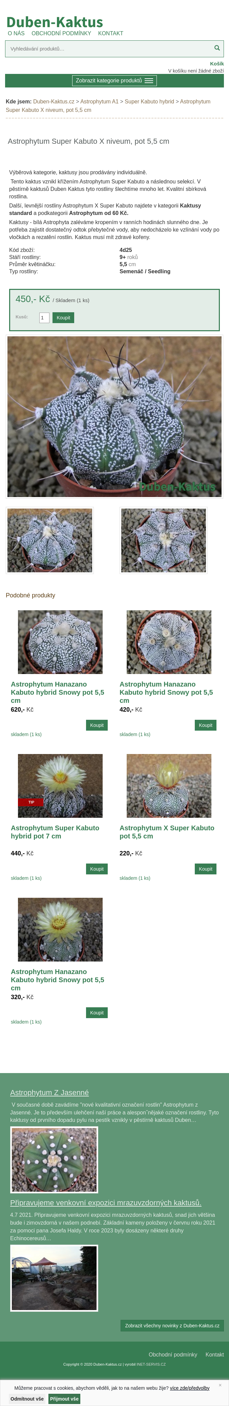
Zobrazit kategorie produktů (114, 81)
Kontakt (215, 1355)
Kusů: (22, 316)
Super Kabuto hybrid (149, 101)
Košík (217, 63)
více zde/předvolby (190, 1388)
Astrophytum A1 (99, 101)
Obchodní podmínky (173, 1355)
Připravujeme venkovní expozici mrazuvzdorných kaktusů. (106, 1203)
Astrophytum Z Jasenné (49, 1092)
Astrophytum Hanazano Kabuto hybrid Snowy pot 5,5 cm (57, 692)
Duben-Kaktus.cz (54, 101)
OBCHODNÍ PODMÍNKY (61, 33)
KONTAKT (110, 33)
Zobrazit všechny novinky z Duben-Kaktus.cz (172, 1325)
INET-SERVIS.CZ (151, 1364)
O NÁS (16, 33)
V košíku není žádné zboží (196, 71)
